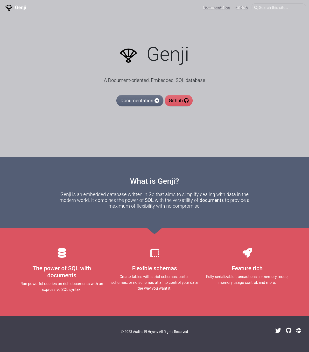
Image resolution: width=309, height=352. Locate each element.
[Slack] (298, 330)
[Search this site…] (278, 7)
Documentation (139, 100)
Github (179, 100)
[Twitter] (278, 330)
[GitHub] (288, 330)
